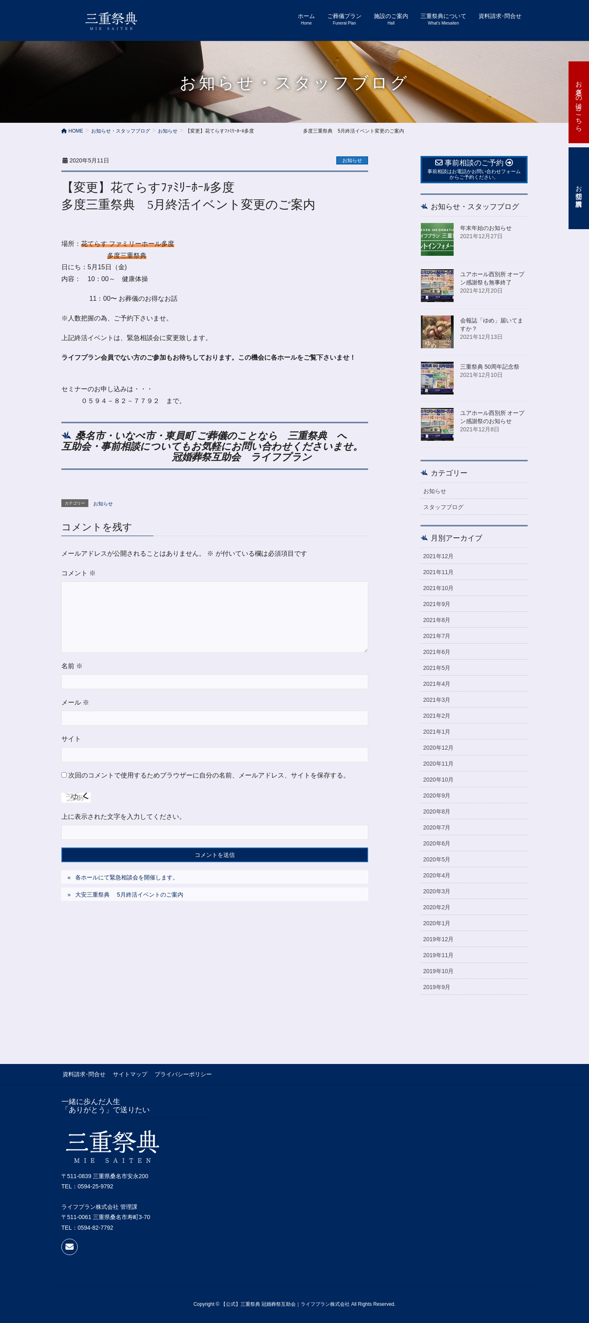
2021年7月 (437, 636)
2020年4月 (437, 875)
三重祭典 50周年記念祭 (489, 366)
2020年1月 (437, 923)
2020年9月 (437, 795)
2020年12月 (438, 747)
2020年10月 (438, 779)
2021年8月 (437, 620)
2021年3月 (437, 699)
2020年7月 (437, 827)
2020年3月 (437, 891)
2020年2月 (437, 907)
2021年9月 (437, 604)
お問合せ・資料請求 (579, 188)
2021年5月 (437, 668)
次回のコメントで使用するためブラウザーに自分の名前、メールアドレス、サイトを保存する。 (209, 775)
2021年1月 (437, 731)
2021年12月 (438, 556)
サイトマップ (127, 1074)
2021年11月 (438, 572)
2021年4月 (437, 684)
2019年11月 (438, 955)
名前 (72, 666)
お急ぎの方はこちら (579, 102)
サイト (71, 738)
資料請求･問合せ (82, 1074)
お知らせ (352, 160)
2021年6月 (437, 652)
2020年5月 (437, 859)
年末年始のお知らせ (486, 228)
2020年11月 (438, 763)
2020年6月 (437, 843)
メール (75, 702)
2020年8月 (437, 811)
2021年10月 (438, 588)
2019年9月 (437, 987)
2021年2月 (437, 715)
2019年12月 (438, 939)
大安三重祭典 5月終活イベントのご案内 (129, 894)
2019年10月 (438, 971)
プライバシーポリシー (179, 1074)
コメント (78, 573)
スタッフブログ (443, 507)
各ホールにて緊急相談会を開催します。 (126, 877)
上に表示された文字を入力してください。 (123, 816)
